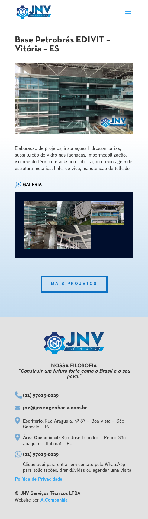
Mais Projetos (74, 284)
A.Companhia (54, 500)
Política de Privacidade (38, 479)
